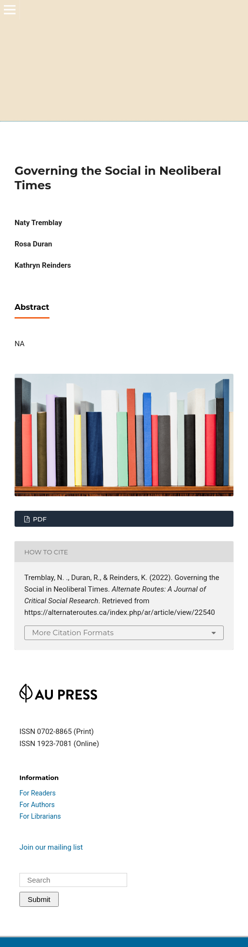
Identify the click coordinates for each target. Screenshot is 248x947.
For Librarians (40, 816)
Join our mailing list (51, 847)
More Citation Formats (73, 632)
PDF (39, 519)
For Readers (37, 793)
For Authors (37, 805)
